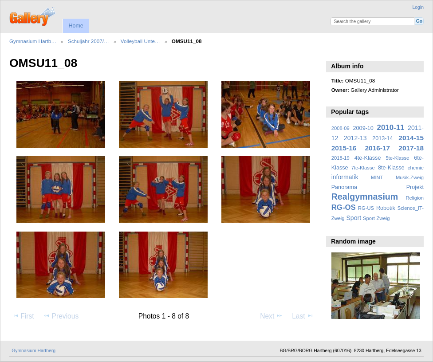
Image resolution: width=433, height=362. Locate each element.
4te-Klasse (367, 158)
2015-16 (344, 148)
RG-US (366, 208)
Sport (354, 217)
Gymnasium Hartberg (33, 350)
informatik (344, 177)
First (23, 316)
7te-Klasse (363, 167)
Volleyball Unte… (140, 41)
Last (303, 316)
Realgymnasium (364, 196)
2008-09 (340, 128)
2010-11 (391, 127)
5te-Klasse (397, 158)
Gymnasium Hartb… (32, 41)
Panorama (344, 187)
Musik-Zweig (410, 177)
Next (271, 316)
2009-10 (363, 128)
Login (418, 7)
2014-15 (411, 138)
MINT (377, 177)
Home (75, 26)
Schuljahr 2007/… (88, 41)
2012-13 (355, 138)
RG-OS (343, 207)
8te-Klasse (391, 168)
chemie (416, 167)
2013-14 (382, 138)
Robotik (385, 208)
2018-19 (340, 158)
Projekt (415, 187)
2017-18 (411, 148)
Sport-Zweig (376, 218)
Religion (414, 198)
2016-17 (377, 148)
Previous (61, 316)
